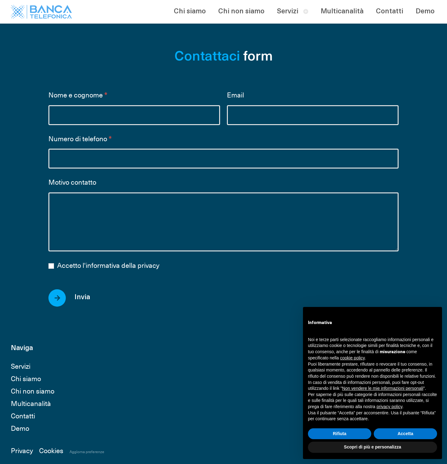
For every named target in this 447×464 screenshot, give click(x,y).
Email (235, 95)
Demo (425, 11)
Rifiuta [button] (339, 433)
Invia (82, 297)
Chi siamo (190, 11)
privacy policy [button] (389, 406)
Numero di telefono (79, 138)
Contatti (389, 11)
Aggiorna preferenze (87, 451)
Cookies (51, 450)
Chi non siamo (241, 11)
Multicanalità (342, 11)
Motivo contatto (72, 182)
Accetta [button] (405, 433)
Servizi (287, 11)
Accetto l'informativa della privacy (103, 265)
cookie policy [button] (352, 357)
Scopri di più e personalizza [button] (372, 446)
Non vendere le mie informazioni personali (382, 388)
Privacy (22, 450)
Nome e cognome (77, 95)
